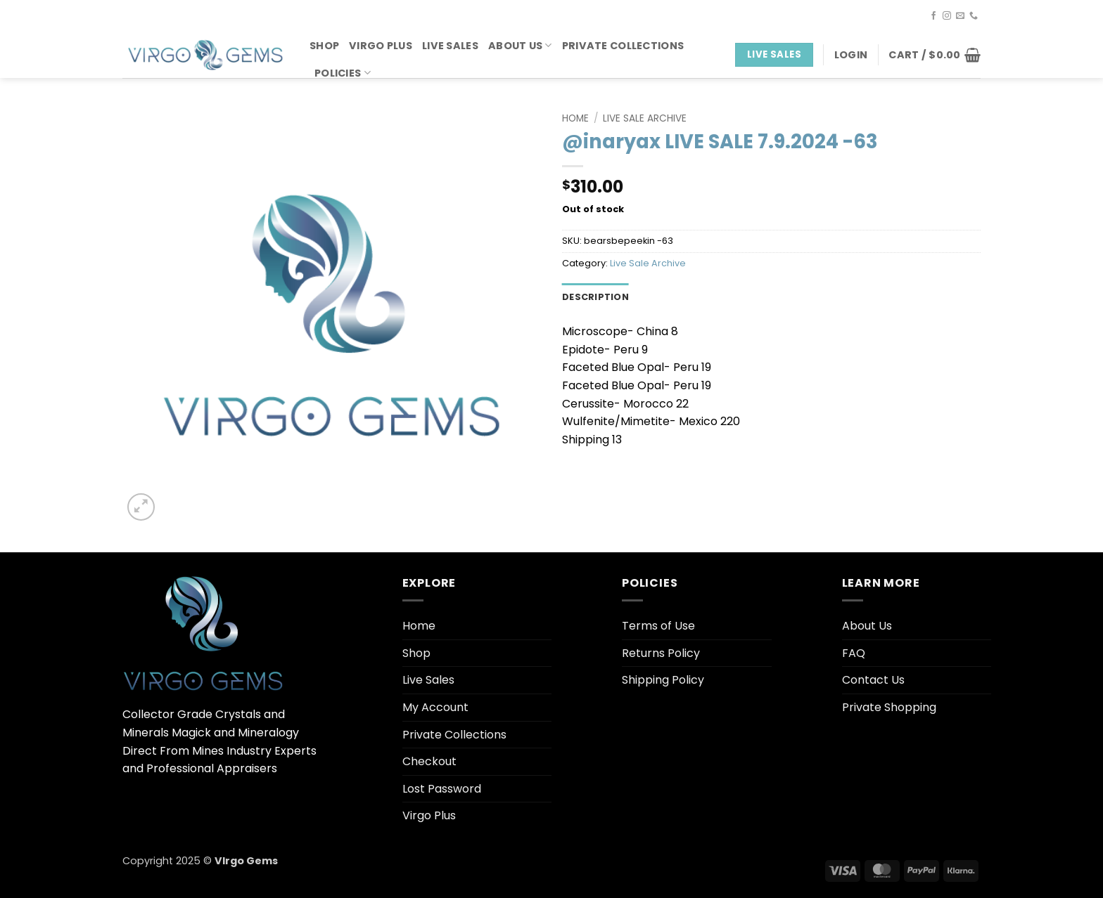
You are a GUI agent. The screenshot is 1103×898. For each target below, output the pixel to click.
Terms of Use (658, 626)
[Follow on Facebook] (933, 16)
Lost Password (441, 789)
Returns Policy (661, 653)
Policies (342, 73)
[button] (850, 54)
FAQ (853, 653)
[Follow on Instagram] (947, 16)
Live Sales (450, 46)
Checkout (429, 761)
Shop (324, 46)
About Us (520, 46)
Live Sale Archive (645, 118)
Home (575, 118)
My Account (435, 707)
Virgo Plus (380, 46)
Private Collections (623, 46)
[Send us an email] (960, 16)
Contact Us (873, 680)
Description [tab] (595, 297)
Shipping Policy (663, 680)
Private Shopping (889, 707)
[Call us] (973, 16)
